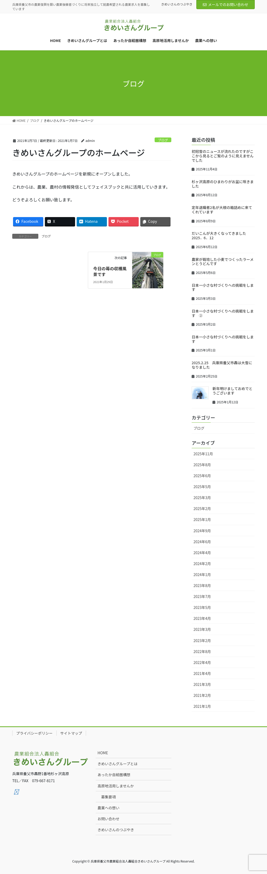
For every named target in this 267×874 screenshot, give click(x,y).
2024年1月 (202, 574)
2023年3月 (202, 629)
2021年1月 (202, 706)
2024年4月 (202, 552)
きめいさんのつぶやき (176, 4)
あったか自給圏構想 (114, 774)
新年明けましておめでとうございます (232, 391)
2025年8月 (202, 464)
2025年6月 (202, 475)
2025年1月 (202, 519)
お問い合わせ (108, 818)
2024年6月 (202, 541)
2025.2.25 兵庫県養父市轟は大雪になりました (222, 365)
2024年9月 (202, 530)
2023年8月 (202, 585)
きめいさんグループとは (117, 763)
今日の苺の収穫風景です (109, 271)
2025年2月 (202, 508)
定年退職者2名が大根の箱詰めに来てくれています (222, 209)
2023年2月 (202, 640)
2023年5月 (202, 607)
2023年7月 (202, 596)
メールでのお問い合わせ (225, 4)
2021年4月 (202, 673)
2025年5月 (202, 486)
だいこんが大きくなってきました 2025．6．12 (221, 235)
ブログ (163, 139)
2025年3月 (202, 497)
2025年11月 (203, 453)
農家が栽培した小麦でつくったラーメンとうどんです (222, 261)
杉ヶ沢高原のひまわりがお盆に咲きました (223, 184)
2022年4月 (202, 662)
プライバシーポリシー (34, 733)
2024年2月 (202, 563)
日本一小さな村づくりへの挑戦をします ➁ (223, 313)
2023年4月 (202, 618)
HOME (103, 752)
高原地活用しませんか (116, 785)
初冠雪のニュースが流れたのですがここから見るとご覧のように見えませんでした (223, 156)
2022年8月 (202, 651)
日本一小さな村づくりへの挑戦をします (223, 287)
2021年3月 (202, 684)
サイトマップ (71, 733)
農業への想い (108, 807)
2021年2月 (202, 695)
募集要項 (108, 796)
